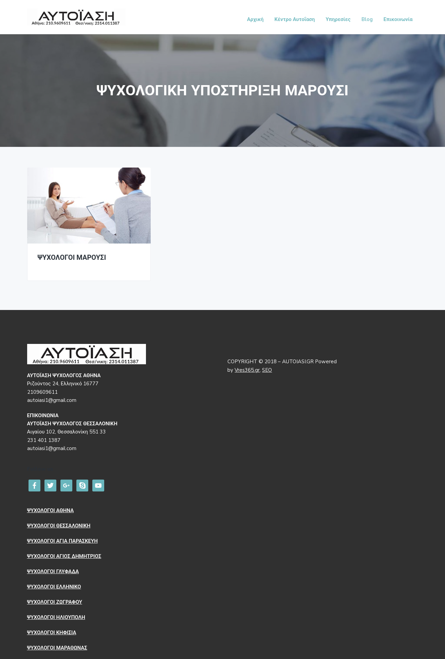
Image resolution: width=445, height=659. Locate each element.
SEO (267, 370)
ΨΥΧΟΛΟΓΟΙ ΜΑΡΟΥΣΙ (72, 258)
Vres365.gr (247, 370)
